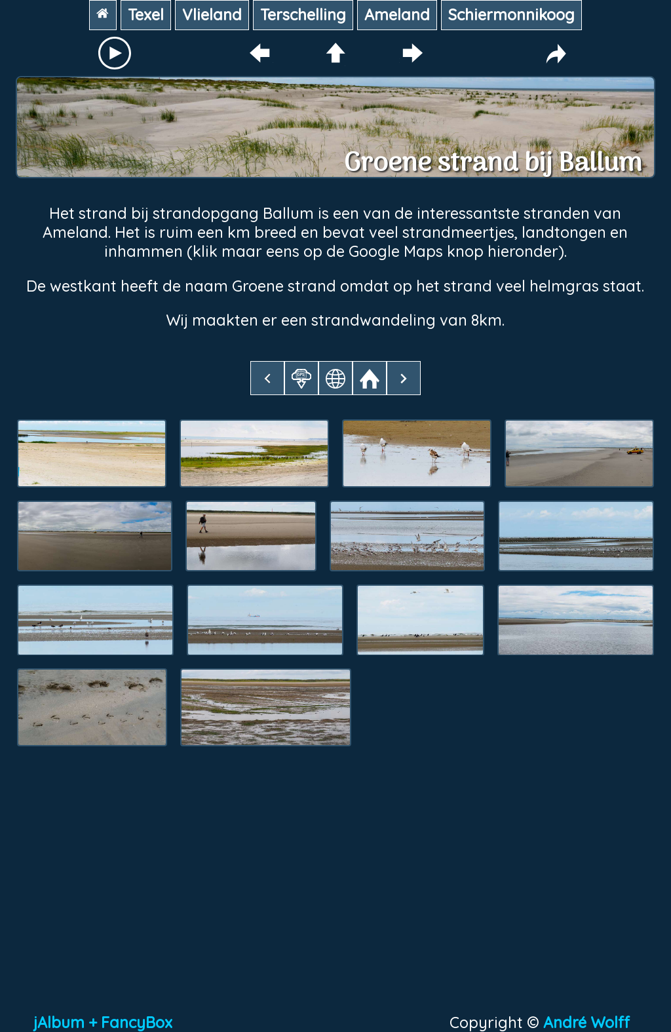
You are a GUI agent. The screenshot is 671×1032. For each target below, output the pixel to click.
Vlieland (212, 14)
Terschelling (303, 14)
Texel (146, 14)
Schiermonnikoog (511, 14)
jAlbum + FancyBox (102, 1022)
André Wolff (590, 1022)
